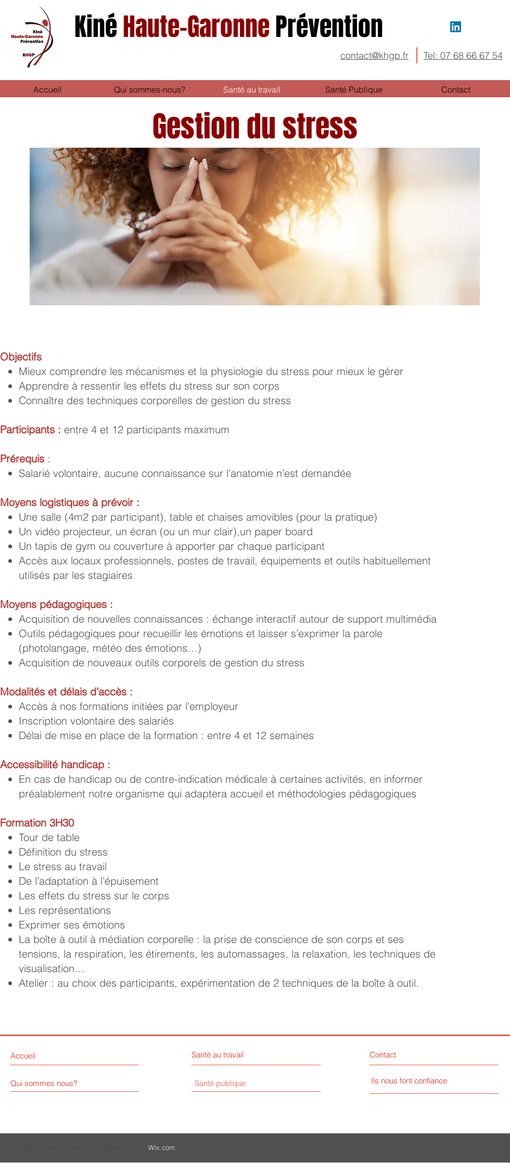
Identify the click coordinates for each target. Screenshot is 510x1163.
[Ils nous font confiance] (408, 1080)
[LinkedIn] (455, 26)
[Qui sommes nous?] (55, 1083)
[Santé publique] (220, 1083)
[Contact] (408, 1054)
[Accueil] (49, 1056)
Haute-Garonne (231, 26)
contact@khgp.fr (374, 55)
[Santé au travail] (237, 1054)
